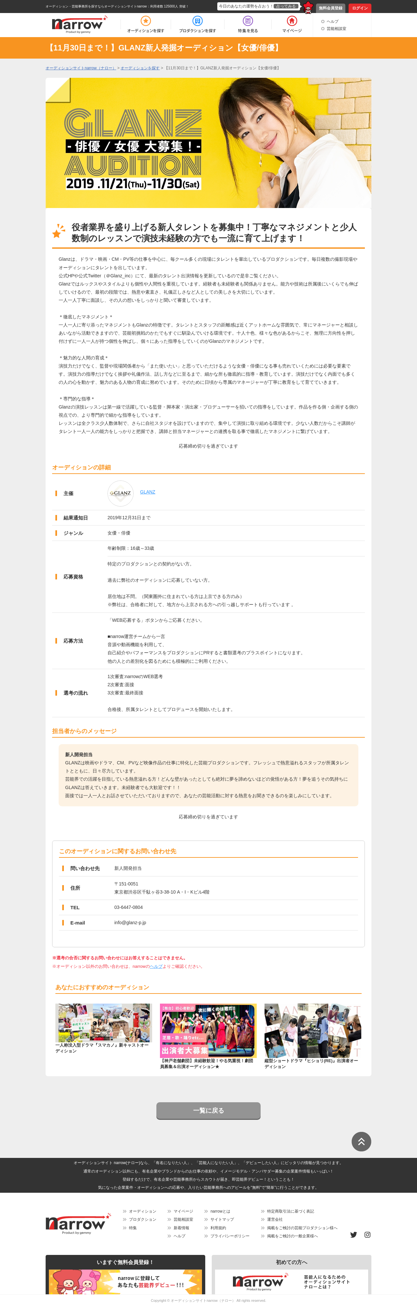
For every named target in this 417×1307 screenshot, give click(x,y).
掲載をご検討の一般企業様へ (292, 1236)
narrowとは (220, 1211)
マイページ (183, 1211)
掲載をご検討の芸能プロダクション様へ (302, 1228)
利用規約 (218, 1228)
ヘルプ (332, 21)
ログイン (360, 8)
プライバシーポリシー (230, 1236)
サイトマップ (222, 1219)
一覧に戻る (208, 1110)
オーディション (142, 1211)
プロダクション (142, 1219)
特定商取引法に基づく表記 (290, 1211)
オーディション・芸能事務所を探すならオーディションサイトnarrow (96, 6)
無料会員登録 (330, 8)
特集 (133, 1228)
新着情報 (181, 1228)
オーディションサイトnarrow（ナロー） (203, 1300)
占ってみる (286, 6)
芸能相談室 (336, 28)
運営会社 (275, 1219)
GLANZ (147, 491)
